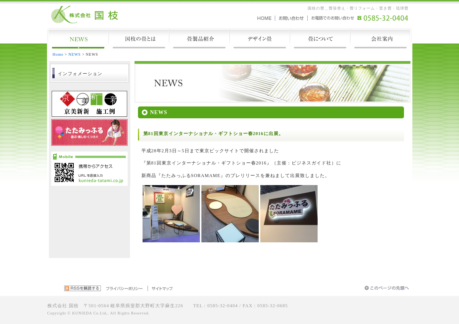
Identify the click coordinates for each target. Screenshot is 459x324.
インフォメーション (80, 73)
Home (58, 54)
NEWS (74, 54)
